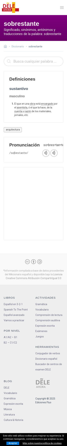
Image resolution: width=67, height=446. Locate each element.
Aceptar (13, 443)
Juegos (39, 336)
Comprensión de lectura (48, 315)
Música (8, 409)
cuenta (18, 111)
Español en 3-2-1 (13, 304)
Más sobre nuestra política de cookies (42, 443)
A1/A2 (7, 337)
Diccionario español (46, 358)
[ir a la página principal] (10, 7)
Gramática (41, 304)
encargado (47, 103)
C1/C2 (13, 342)
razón (27, 111)
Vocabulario (42, 309)
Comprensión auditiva (47, 320)
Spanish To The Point (16, 309)
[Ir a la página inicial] (6, 47)
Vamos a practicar (14, 320)
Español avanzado (14, 315)
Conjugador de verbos (47, 353)
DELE (6, 387)
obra (32, 103)
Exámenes (41, 331)
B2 (5, 342)
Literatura (9, 414)
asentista (22, 107)
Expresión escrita (45, 325)
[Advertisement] (33, 203)
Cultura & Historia (13, 420)
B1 (15, 337)
